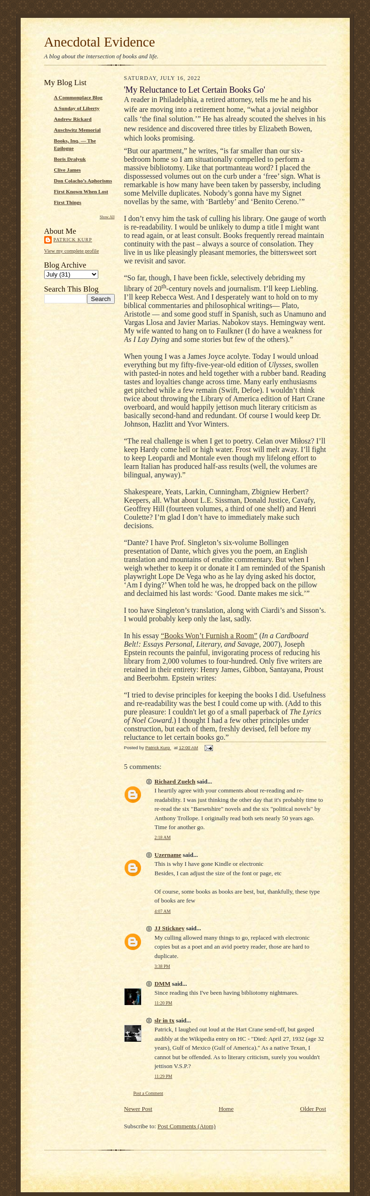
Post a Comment (149, 1093)
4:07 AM (163, 911)
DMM (163, 983)
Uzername (168, 854)
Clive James (67, 170)
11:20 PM (164, 1003)
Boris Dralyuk (70, 159)
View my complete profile (71, 250)
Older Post (313, 1108)
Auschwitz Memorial (77, 130)
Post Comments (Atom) (186, 1126)
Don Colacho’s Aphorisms (83, 180)
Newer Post (138, 1108)
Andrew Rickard (73, 119)
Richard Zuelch (175, 781)
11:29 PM (164, 1076)
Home (226, 1108)
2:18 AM (163, 837)
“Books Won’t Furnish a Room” (209, 636)
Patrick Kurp (73, 239)
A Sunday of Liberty (77, 108)
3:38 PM (162, 966)
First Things (67, 202)
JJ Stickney (170, 928)
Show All (107, 217)
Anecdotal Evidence (99, 41)
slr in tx (164, 1020)
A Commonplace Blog (78, 97)
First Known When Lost (81, 191)
